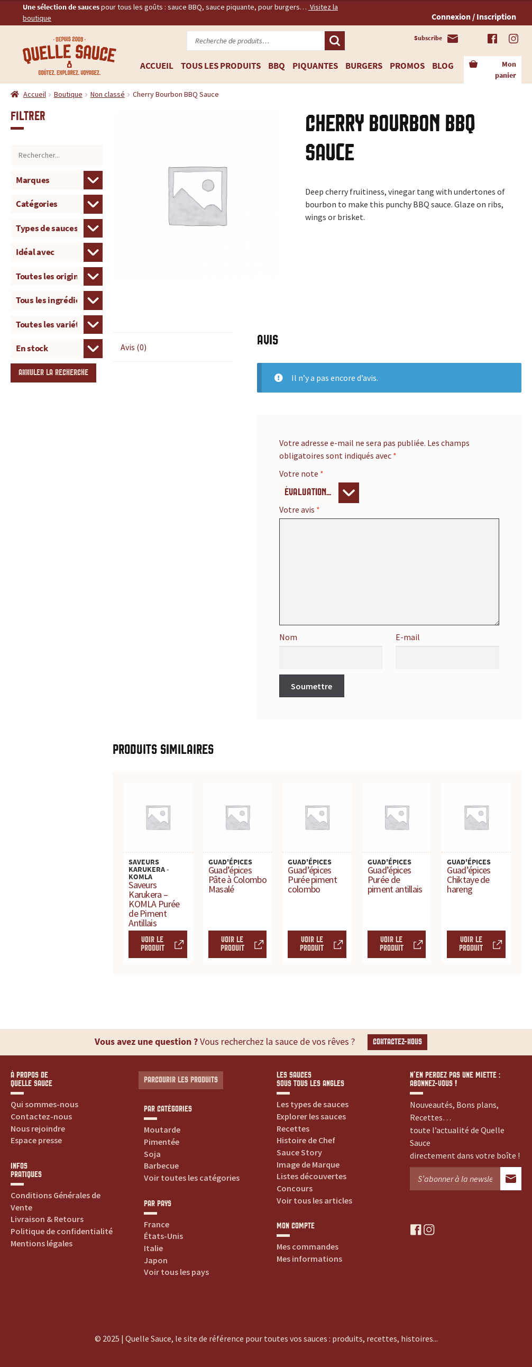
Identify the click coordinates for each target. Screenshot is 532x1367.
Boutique (68, 94)
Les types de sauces (312, 1104)
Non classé (107, 94)
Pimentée (161, 1141)
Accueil (156, 65)
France (156, 1224)
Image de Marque (308, 1164)
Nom (288, 637)
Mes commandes (307, 1246)
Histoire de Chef (306, 1140)
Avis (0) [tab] (133, 347)
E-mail (408, 637)
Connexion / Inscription (474, 16)
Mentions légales (41, 1243)
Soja (152, 1154)
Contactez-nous (397, 1042)
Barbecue (161, 1165)
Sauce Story (299, 1152)
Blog (443, 65)
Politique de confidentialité (62, 1231)
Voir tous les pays (176, 1271)
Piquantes (315, 65)
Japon (156, 1260)
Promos (407, 65)
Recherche (334, 41)
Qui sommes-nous (44, 1104)
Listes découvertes (311, 1176)
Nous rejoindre (38, 1128)
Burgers (363, 65)
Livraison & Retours (47, 1219)
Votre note (301, 473)
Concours (295, 1188)
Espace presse (36, 1140)
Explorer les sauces (311, 1116)
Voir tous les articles (314, 1200)
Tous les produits (221, 65)
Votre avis (299, 509)
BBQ (276, 65)
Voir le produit (152, 944)
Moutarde (162, 1129)
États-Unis (163, 1236)
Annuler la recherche (53, 373)
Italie (153, 1248)
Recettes (293, 1128)
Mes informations (309, 1258)
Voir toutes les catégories (192, 1177)
